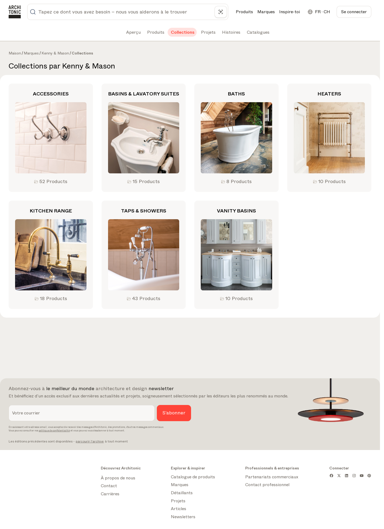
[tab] (133, 32)
